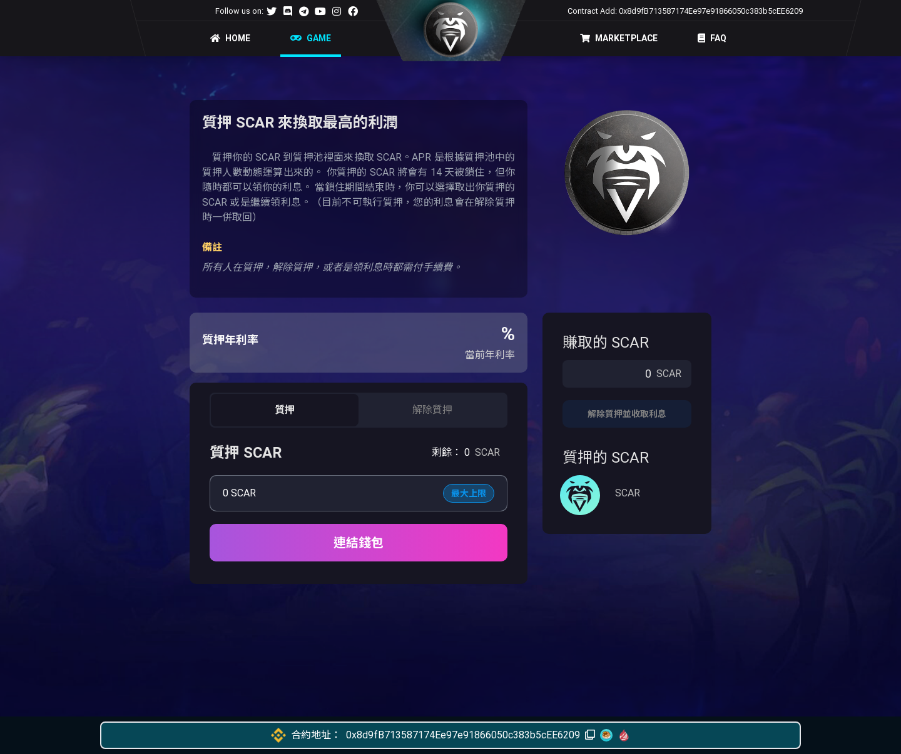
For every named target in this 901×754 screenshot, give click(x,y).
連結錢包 (358, 542)
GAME (310, 38)
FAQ (712, 38)
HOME (230, 38)
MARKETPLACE (619, 38)
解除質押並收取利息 (627, 414)
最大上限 (468, 493)
